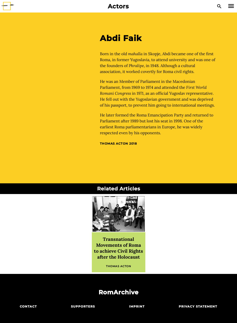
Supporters (83, 306)
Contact (28, 306)
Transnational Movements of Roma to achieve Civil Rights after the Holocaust (118, 248)
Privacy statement (198, 306)
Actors (118, 6)
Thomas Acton (114, 143)
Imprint (137, 306)
